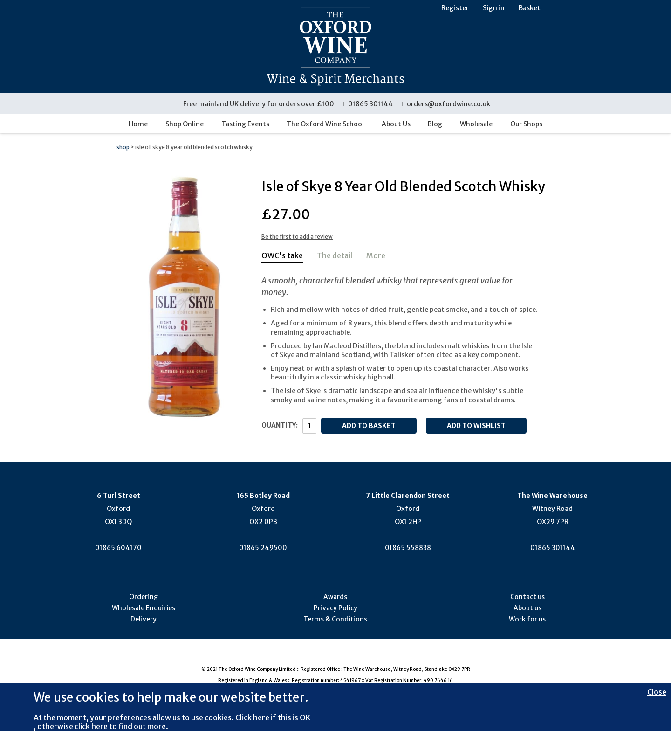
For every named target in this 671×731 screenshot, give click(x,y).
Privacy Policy (335, 608)
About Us (396, 124)
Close (656, 692)
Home (138, 124)
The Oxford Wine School (325, 124)
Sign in (494, 8)
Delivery (143, 619)
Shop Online (184, 124)
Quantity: (279, 425)
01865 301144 (368, 104)
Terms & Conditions (335, 619)
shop (123, 147)
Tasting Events (245, 124)
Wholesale (476, 124)
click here (91, 726)
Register (455, 8)
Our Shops (526, 124)
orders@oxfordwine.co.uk (446, 104)
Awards (335, 597)
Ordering (143, 597)
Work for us (527, 619)
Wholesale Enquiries (143, 608)
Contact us (527, 597)
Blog (435, 124)
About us (527, 608)
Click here (252, 717)
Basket (530, 8)
